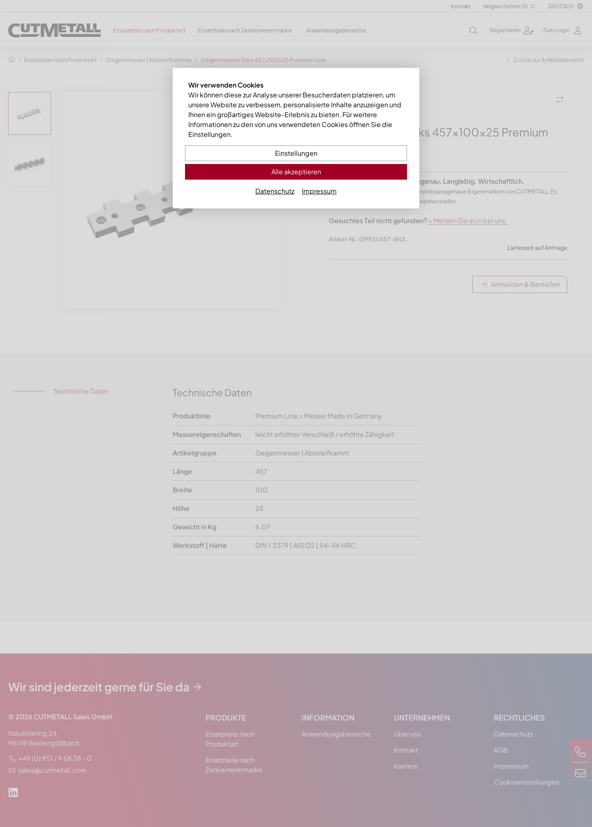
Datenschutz (274, 191)
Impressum (319, 191)
